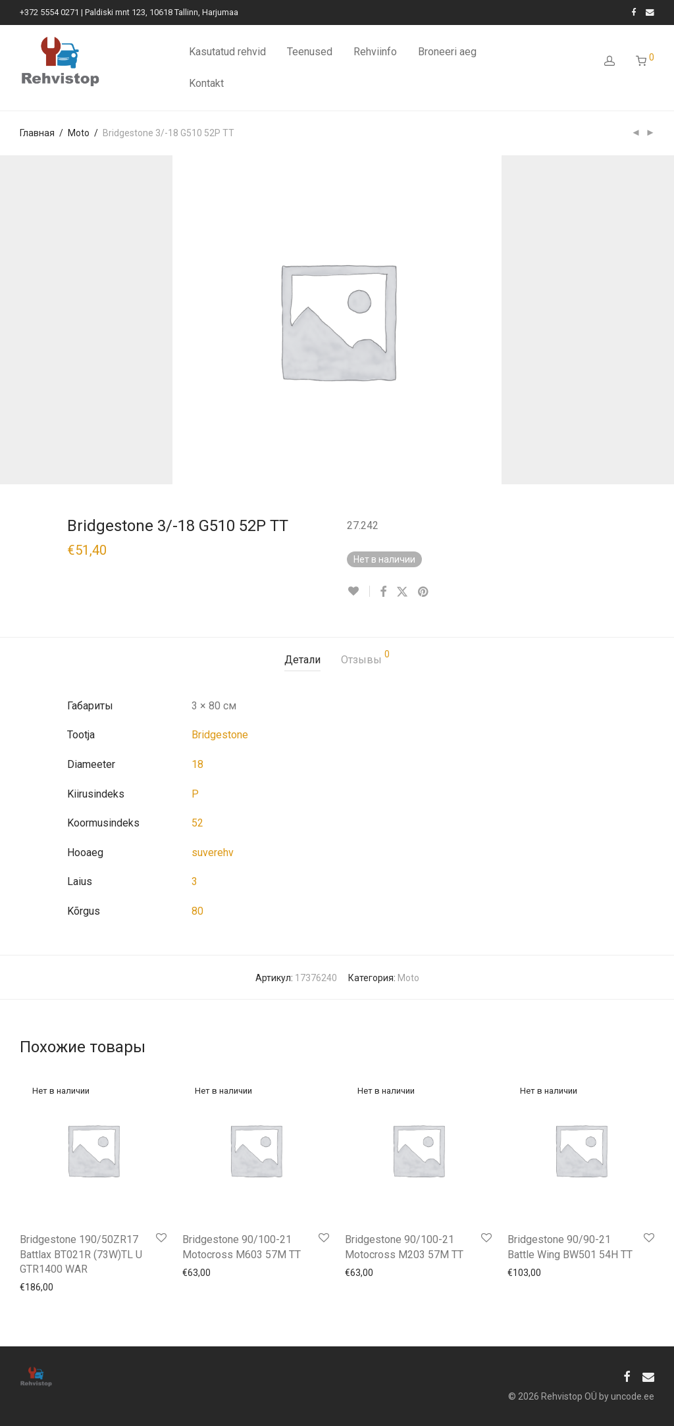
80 (197, 911)
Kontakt (206, 83)
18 (197, 764)
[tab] (302, 660)
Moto (79, 133)
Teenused (309, 51)
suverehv (213, 852)
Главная (37, 133)
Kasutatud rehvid (227, 51)
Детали (302, 659)
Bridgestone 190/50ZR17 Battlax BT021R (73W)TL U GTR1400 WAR (81, 1254)
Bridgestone (220, 734)
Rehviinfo (375, 51)
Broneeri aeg (447, 51)
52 (197, 823)
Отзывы (365, 657)
